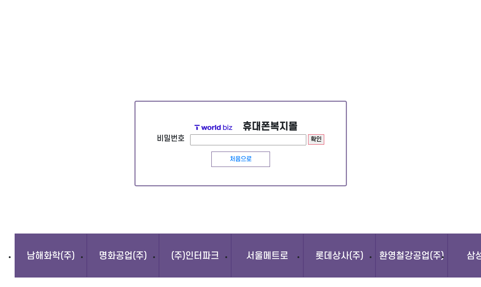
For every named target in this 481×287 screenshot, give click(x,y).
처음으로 (241, 159)
